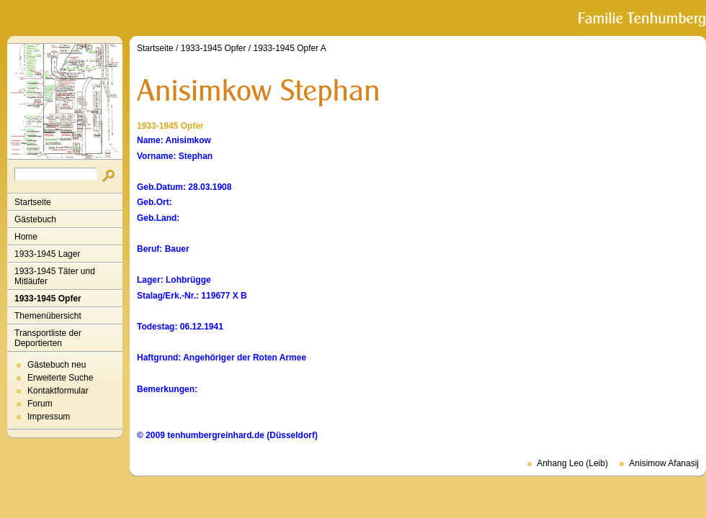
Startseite (32, 202)
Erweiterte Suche (60, 378)
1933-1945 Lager (47, 254)
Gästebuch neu (56, 365)
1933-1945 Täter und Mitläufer (54, 276)
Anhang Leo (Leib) (572, 463)
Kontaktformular (58, 391)
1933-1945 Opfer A (289, 48)
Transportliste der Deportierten (47, 338)
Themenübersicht (47, 316)
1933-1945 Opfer (47, 299)
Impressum (48, 417)
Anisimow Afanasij (664, 463)
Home (25, 237)
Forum (40, 404)
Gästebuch (35, 219)
